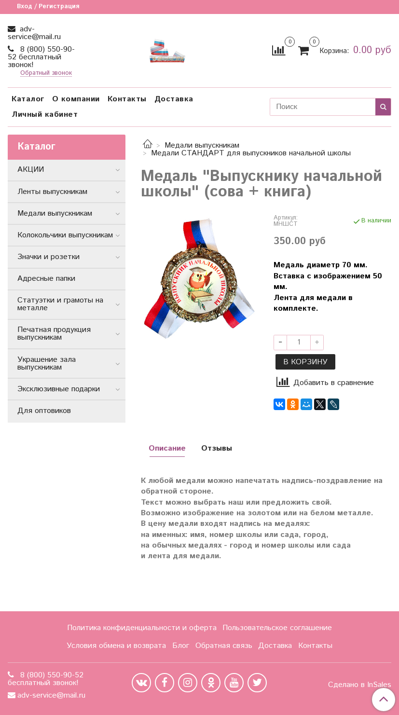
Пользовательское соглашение (277, 627)
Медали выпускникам (202, 145)
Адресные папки (46, 278)
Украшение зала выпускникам (46, 363)
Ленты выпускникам (52, 191)
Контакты (127, 99)
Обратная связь (223, 645)
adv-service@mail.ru (34, 33)
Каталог (28, 99)
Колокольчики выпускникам (65, 235)
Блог (180, 645)
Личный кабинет (45, 114)
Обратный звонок (46, 73)
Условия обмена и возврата (116, 645)
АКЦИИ (30, 169)
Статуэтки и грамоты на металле (60, 304)
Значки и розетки (48, 256)
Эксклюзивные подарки (58, 389)
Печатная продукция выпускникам (54, 333)
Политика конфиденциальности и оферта (142, 627)
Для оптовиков (44, 410)
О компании (76, 99)
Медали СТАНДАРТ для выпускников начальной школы (251, 153)
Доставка (173, 99)
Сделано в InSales (359, 685)
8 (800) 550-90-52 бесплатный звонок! (41, 57)
